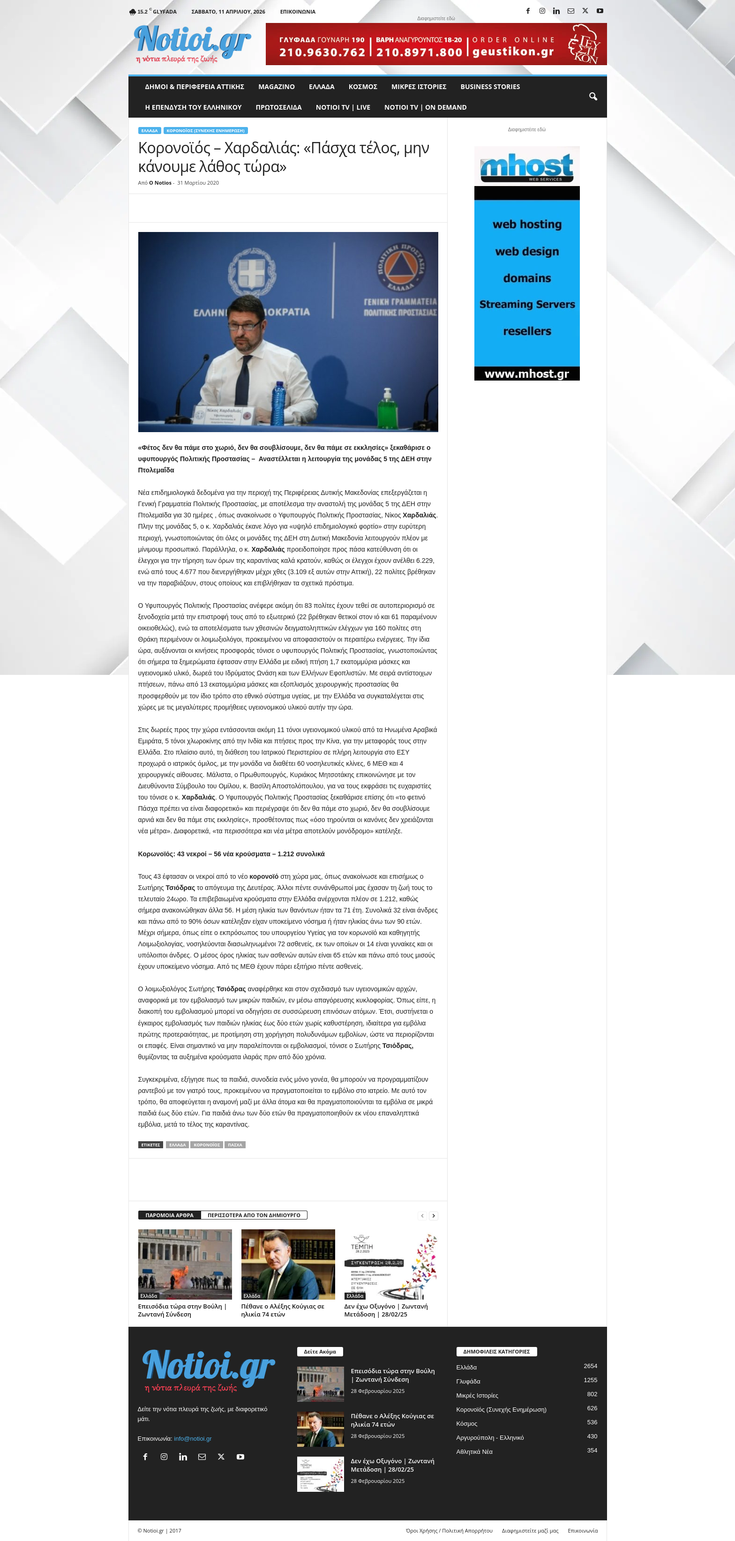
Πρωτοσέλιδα (279, 107)
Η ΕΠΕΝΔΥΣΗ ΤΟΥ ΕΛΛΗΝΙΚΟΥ (193, 107)
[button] (593, 97)
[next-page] (433, 1215)
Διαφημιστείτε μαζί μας (530, 1530)
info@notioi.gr (192, 1438)
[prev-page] (422, 1215)
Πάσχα (235, 1145)
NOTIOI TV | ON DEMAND (425, 107)
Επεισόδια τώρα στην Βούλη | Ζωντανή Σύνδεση (182, 1310)
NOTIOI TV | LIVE (343, 107)
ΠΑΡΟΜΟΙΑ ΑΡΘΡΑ (170, 1215)
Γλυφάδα (468, 1381)
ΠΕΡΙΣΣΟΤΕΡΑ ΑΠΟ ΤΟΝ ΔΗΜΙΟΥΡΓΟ (254, 1215)
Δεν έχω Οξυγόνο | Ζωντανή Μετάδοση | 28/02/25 (386, 1310)
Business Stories (490, 86)
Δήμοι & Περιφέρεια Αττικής (195, 86)
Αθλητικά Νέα (475, 1451)
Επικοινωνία (297, 11)
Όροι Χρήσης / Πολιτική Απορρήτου (449, 1530)
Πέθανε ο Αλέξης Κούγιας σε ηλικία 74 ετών (282, 1310)
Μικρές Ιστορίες (418, 86)
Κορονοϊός (207, 1145)
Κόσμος (363, 86)
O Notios (160, 182)
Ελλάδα (322, 86)
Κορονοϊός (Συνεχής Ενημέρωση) (206, 130)
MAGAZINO (276, 86)
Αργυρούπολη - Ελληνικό (490, 1437)
